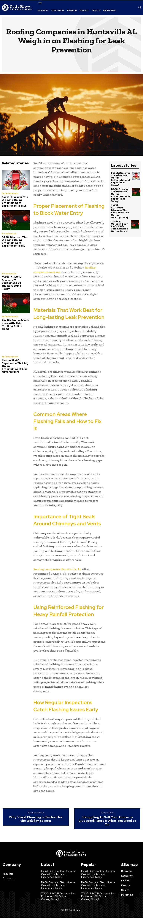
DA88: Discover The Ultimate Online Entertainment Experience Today (14, 241)
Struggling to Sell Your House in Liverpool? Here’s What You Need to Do (107, 821)
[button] (139, 7)
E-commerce (9, 233)
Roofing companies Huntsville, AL (57, 569)
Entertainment (10, 193)
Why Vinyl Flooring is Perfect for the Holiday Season (36, 819)
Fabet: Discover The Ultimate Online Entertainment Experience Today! (15, 201)
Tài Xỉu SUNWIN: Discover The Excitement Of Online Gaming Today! (12, 283)
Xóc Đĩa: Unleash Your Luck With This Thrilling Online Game (15, 324)
